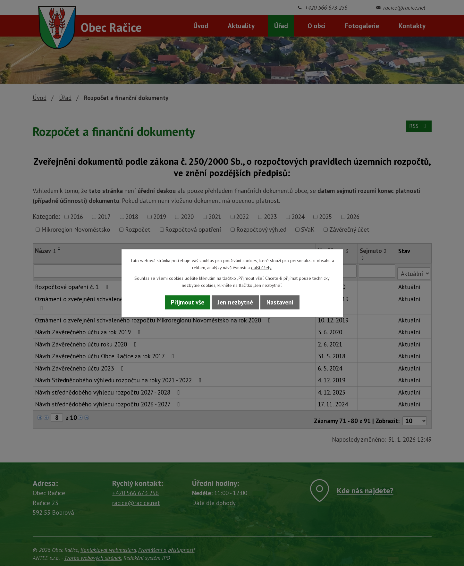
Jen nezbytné (235, 302)
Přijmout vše (187, 302)
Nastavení (279, 302)
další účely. (261, 268)
